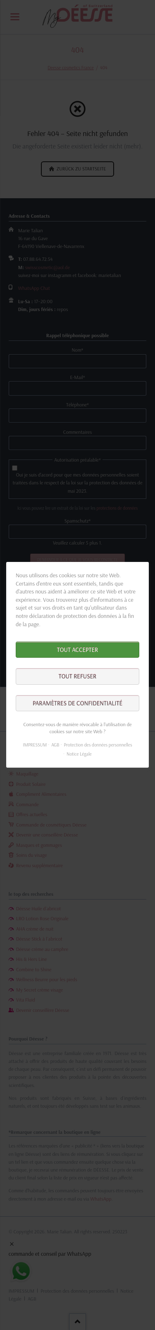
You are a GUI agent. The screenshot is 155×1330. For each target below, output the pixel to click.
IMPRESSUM (35, 745)
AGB (55, 745)
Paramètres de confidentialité (77, 703)
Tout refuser (77, 677)
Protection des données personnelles (98, 745)
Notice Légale (79, 754)
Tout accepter (77, 650)
